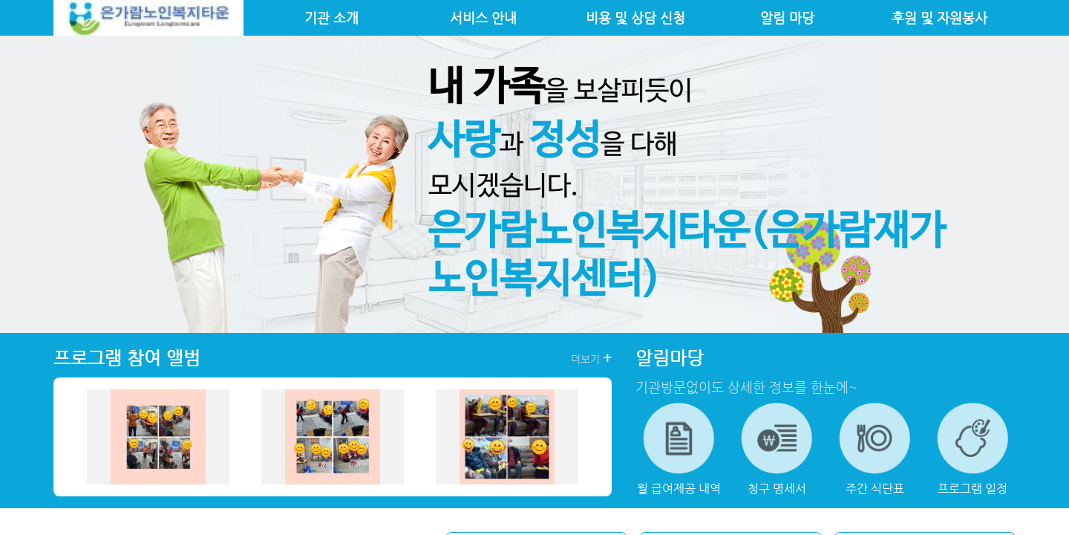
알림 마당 (787, 17)
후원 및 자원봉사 (939, 17)
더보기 (591, 358)
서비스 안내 (483, 17)
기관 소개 (331, 17)
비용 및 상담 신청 (635, 17)
